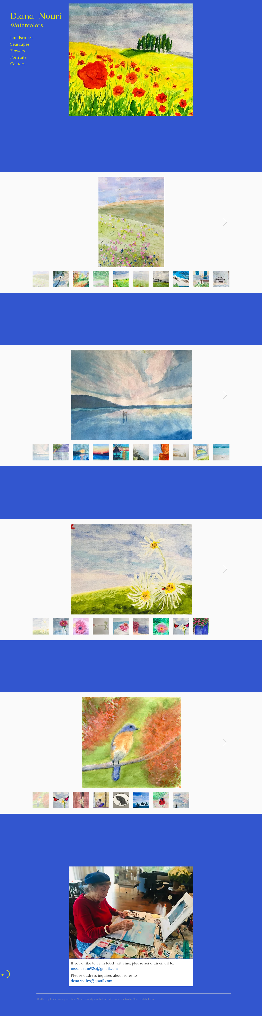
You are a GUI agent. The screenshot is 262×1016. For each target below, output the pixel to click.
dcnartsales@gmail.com (91, 980)
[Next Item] (225, 222)
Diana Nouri (35, 15)
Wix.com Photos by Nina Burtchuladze (131, 999)
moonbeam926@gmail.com (94, 968)
